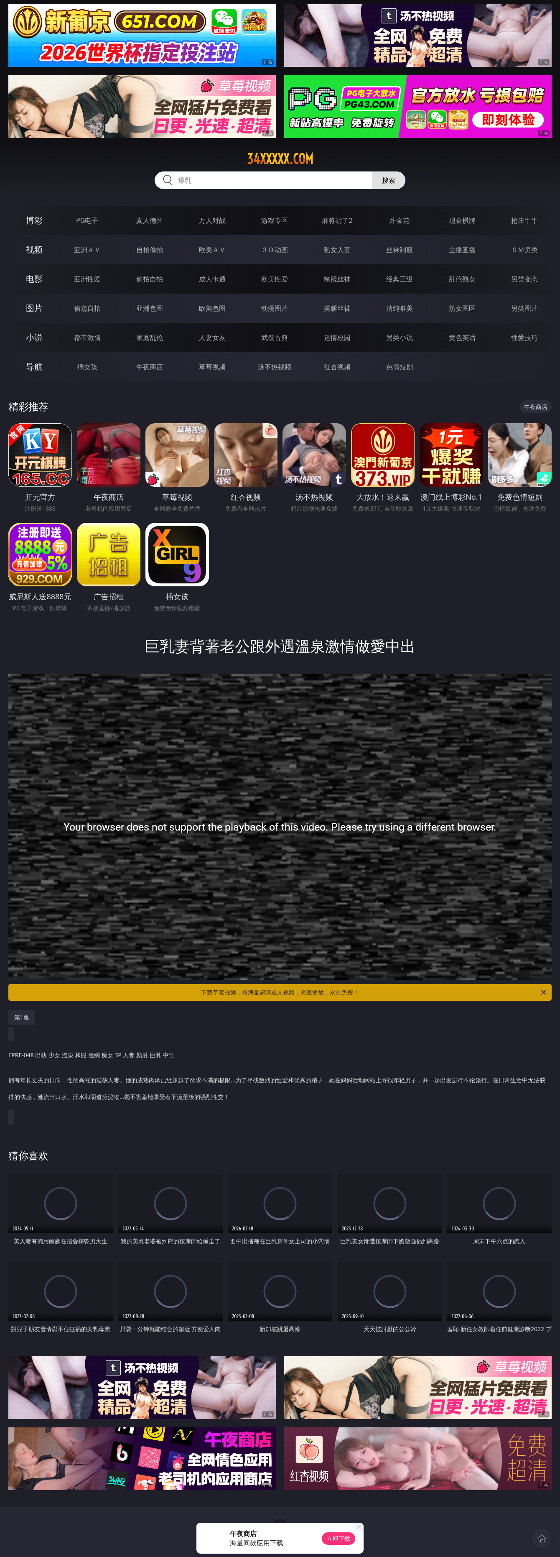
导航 (34, 366)
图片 (34, 308)
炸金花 (399, 220)
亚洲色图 (149, 308)
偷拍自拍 (149, 279)
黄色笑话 (462, 337)
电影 (34, 278)
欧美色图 (212, 308)
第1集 (21, 1017)
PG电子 (87, 220)
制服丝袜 (337, 279)
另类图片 (524, 308)
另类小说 (399, 337)
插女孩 (87, 366)
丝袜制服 (399, 249)
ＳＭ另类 (524, 249)
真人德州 (149, 220)
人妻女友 (212, 337)
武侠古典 (274, 337)
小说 (34, 337)
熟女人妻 (337, 249)
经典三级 (399, 279)
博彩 (34, 220)
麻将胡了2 (337, 220)
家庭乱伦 (149, 337)
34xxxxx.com (280, 159)
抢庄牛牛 (524, 220)
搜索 (388, 180)
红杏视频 (337, 366)
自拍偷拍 (149, 249)
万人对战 (212, 220)
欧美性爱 (274, 279)
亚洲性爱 (87, 279)
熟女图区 (462, 308)
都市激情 (87, 337)
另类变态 (524, 279)
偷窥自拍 (87, 308)
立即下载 (338, 1538)
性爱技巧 (524, 337)
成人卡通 (212, 279)
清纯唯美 (399, 308)
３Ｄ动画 (274, 249)
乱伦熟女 (462, 279)
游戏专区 (274, 220)
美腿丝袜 (337, 308)
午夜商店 (149, 366)
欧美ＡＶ (212, 249)
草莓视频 (212, 366)
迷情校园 (337, 337)
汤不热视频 (274, 366)
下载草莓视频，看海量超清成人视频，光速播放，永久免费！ (374, 992)
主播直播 (462, 249)
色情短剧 (399, 366)
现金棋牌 (462, 220)
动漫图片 (274, 308)
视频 (34, 249)
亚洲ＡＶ (87, 249)
